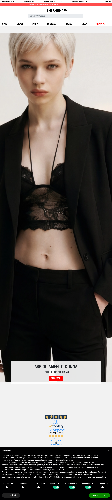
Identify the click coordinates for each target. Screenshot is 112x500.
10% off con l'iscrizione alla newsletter (49, 5)
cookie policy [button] (70, 460)
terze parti (40, 462)
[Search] (55, 16)
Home (4, 24)
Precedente (52, 433)
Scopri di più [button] (11, 495)
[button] (109, 451)
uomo (34, 24)
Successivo (60, 433)
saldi (84, 24)
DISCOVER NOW (56, 378)
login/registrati (7, 1)
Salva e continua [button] (99, 495)
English (108, 1)
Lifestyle (51, 24)
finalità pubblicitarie (48, 467)
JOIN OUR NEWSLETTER (79, 1)
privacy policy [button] (94, 455)
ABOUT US (100, 24)
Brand (69, 24)
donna (20, 24)
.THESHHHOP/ (56, 11)
